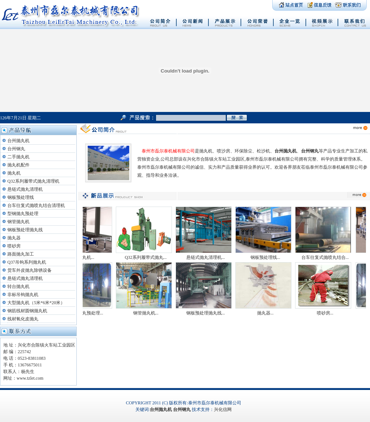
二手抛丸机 (18, 156)
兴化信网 (223, 409)
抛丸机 (14, 173)
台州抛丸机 (18, 140)
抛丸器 (14, 237)
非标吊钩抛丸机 (22, 294)
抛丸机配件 (18, 165)
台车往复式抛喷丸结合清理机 (36, 205)
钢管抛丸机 (18, 221)
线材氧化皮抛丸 (22, 318)
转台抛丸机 (18, 286)
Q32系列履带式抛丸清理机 (33, 181)
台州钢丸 (16, 148)
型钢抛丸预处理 (22, 213)
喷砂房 (14, 246)
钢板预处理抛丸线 (25, 229)
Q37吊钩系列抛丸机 (26, 262)
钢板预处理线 (20, 197)
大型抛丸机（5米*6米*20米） (36, 302)
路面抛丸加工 (20, 254)
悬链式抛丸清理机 (25, 189)
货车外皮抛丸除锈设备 (29, 270)
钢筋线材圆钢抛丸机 (27, 310)
